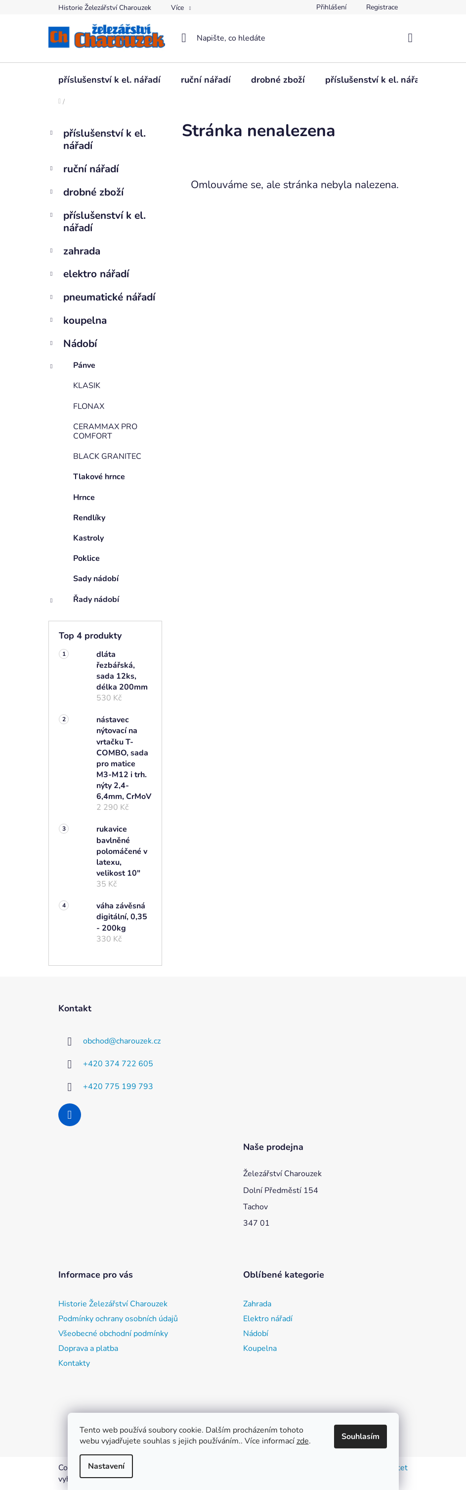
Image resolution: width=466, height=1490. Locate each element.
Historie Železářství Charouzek (104, 7)
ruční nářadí (83, 170)
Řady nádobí (83, 602)
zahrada (74, 252)
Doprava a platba (88, 1348)
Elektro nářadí (268, 1318)
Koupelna (260, 1348)
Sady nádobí (96, 578)
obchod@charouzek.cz (122, 1041)
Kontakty (74, 1363)
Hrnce (84, 497)
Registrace (382, 7)
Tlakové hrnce (99, 476)
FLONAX (88, 406)
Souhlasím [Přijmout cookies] (360, 1436)
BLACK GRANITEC (107, 456)
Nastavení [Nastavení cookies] (106, 1466)
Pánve (71, 368)
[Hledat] (233, 38)
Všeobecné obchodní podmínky (113, 1333)
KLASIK (86, 385)
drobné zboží (86, 193)
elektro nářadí (88, 275)
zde (303, 1441)
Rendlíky (89, 517)
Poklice (86, 558)
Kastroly (88, 538)
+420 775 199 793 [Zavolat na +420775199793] (118, 1086)
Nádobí (72, 345)
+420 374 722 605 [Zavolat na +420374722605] (118, 1063)
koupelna (77, 321)
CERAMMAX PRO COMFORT (105, 431)
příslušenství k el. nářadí (97, 139)
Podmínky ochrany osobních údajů (118, 1318)
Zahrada (257, 1303)
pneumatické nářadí (101, 298)
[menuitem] (109, 80)
